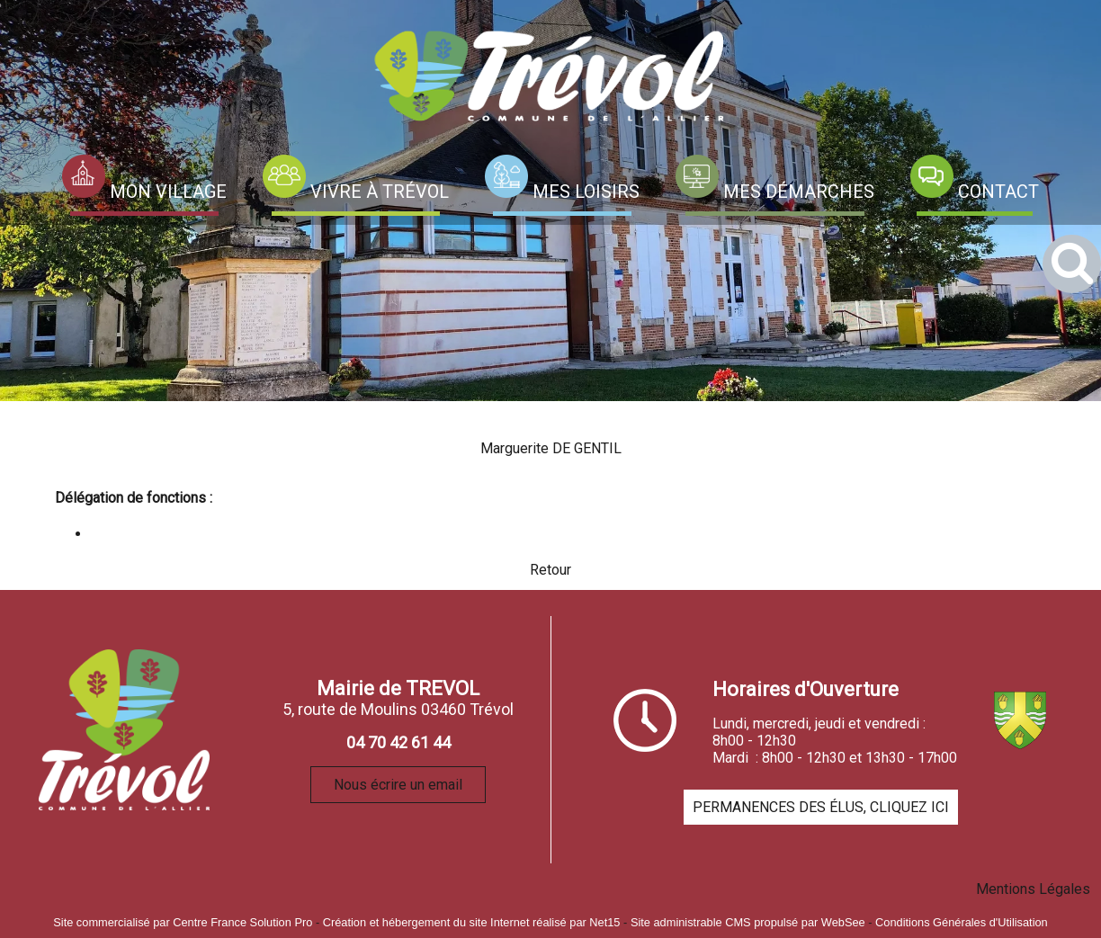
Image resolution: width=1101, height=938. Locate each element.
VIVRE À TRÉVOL (379, 191)
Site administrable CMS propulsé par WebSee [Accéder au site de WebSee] (748, 922)
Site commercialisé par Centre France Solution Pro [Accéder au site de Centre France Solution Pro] (182, 922)
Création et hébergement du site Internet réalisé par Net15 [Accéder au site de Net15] (472, 922)
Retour (550, 569)
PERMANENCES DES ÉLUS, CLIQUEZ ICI (821, 807)
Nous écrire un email (398, 784)
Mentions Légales (1033, 889)
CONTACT (998, 191)
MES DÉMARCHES (798, 191)
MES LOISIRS (586, 191)
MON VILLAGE (168, 191)
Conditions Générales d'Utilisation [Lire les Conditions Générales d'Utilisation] (961, 922)
